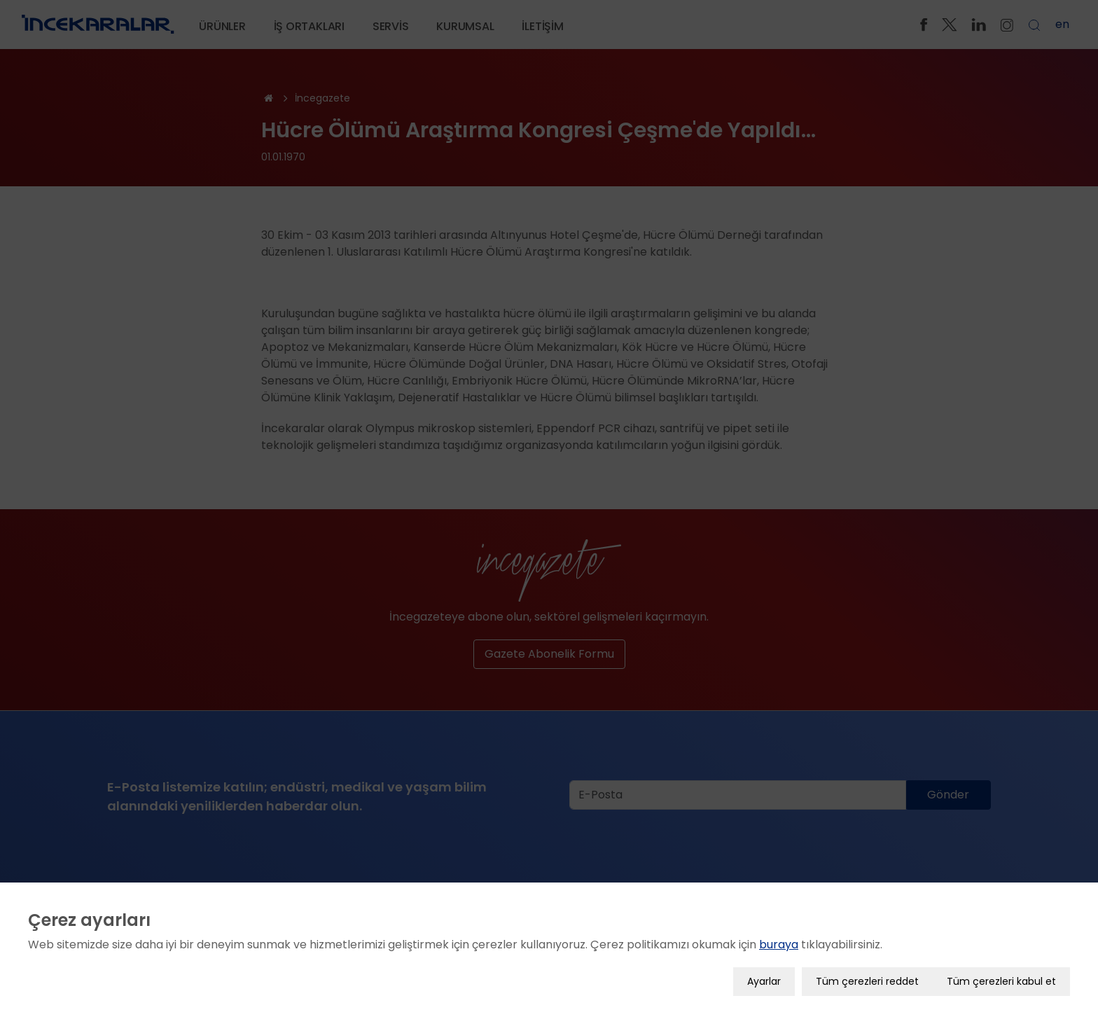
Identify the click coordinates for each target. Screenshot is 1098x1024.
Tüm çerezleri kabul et (1001, 979)
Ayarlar (764, 979)
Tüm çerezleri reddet (867, 979)
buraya (778, 942)
